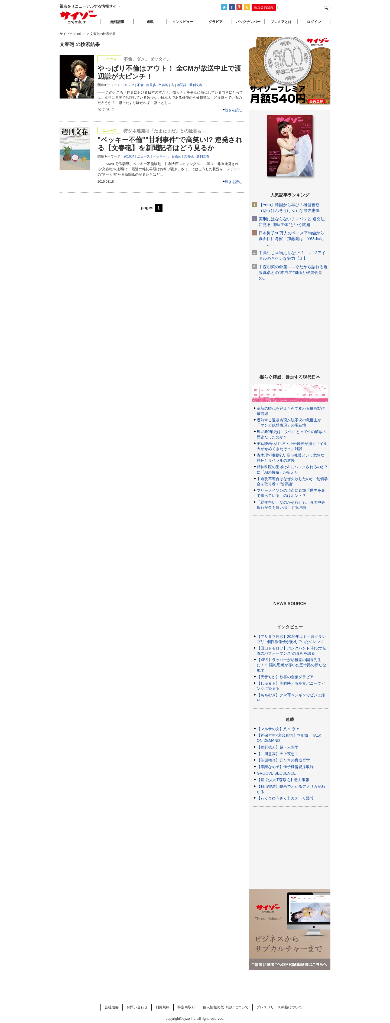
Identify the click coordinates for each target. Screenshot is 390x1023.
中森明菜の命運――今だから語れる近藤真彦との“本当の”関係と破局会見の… (293, 272)
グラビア (216, 22)
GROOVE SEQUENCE (276, 773)
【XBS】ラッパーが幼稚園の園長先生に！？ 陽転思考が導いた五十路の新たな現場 (291, 665)
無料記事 (117, 22)
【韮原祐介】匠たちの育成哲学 (283, 760)
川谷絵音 (174, 156)
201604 (128, 156)
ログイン (314, 22)
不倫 (140, 85)
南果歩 (151, 85)
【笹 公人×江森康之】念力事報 (283, 780)
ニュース (143, 156)
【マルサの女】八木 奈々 (278, 729)
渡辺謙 (182, 85)
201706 (128, 85)
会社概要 (112, 1007)
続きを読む (233, 110)
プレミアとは (281, 22)
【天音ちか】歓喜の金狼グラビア (285, 677)
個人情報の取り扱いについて (226, 1007)
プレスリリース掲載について (279, 1007)
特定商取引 (186, 1007)
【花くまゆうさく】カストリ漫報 (285, 798)
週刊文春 (195, 85)
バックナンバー (248, 22)
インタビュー (182, 22)
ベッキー (159, 156)
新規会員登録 (264, 7)
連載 (150, 22)
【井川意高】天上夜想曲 (277, 754)
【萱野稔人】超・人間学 (277, 747)
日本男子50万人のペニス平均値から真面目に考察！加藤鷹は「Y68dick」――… (292, 239)
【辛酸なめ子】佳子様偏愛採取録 (285, 767)
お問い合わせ (137, 1007)
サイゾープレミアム (79, 17)
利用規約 (162, 1007)
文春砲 (163, 85)
